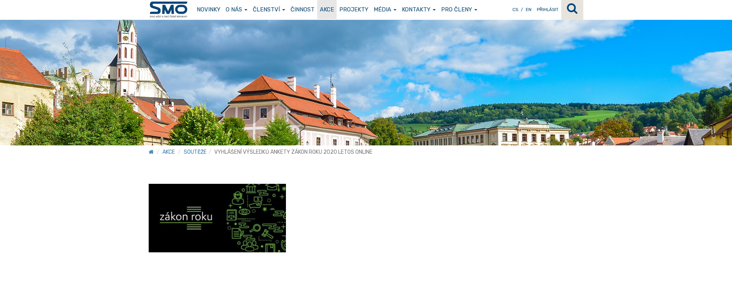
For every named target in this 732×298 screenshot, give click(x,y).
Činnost (303, 9)
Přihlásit (548, 9)
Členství (269, 9)
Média (385, 9)
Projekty (353, 9)
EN (528, 9)
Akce (327, 9)
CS (515, 9)
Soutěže (195, 152)
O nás (236, 9)
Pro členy (459, 9)
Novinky (208, 9)
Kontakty (419, 9)
